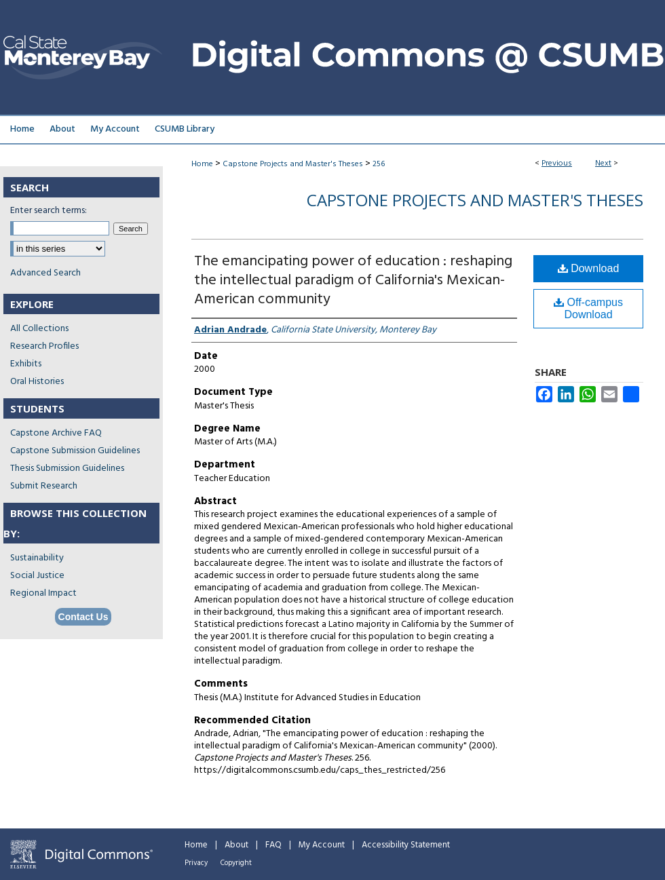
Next (603, 163)
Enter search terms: (48, 210)
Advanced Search (45, 273)
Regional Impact (43, 593)
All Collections (39, 329)
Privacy (196, 863)
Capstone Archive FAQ (56, 433)
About (236, 845)
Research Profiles (44, 346)
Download (589, 268)
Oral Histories (37, 381)
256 (379, 164)
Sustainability (37, 558)
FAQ (273, 845)
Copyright (236, 863)
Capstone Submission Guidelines (75, 451)
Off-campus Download (588, 308)
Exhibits (25, 364)
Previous (557, 163)
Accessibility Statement (406, 845)
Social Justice (37, 576)
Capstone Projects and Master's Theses (293, 164)
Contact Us (83, 616)
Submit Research (43, 486)
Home (202, 164)
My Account (322, 845)
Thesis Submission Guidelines (67, 468)
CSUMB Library (184, 129)
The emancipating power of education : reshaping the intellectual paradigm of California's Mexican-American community (353, 280)
